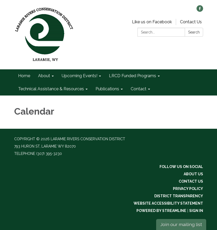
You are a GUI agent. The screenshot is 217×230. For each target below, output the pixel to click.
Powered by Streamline (161, 211)
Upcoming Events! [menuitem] (79, 75)
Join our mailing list (181, 224)
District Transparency (178, 196)
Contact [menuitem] (138, 88)
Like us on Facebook (152, 21)
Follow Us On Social (181, 167)
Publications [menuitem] (107, 88)
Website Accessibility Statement (168, 203)
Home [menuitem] (24, 75)
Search (194, 32)
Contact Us (191, 21)
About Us (193, 174)
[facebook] (200, 10)
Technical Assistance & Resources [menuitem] (51, 88)
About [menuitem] (44, 75)
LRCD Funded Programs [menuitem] (132, 75)
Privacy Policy (188, 189)
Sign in (196, 211)
